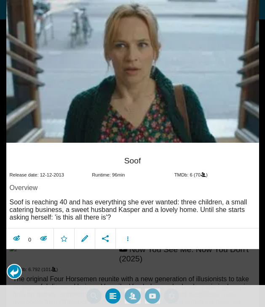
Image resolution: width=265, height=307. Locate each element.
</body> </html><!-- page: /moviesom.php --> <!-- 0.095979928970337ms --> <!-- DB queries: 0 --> (132, 153)
